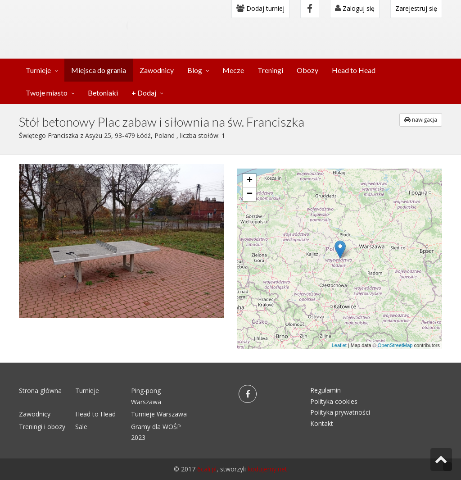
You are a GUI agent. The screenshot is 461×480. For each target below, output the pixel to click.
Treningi (270, 70)
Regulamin (325, 390)
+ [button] (250, 180)
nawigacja (420, 119)
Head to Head (353, 70)
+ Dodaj (143, 92)
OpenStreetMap (395, 345)
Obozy (307, 70)
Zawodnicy (157, 70)
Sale (81, 426)
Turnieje (38, 70)
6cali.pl (207, 469)
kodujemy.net (267, 469)
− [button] (250, 194)
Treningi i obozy (42, 426)
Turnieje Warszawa (159, 414)
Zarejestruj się (416, 8)
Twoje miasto (47, 92)
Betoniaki (103, 92)
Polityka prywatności (340, 412)
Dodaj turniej (260, 8)
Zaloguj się (355, 8)
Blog (194, 70)
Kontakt (321, 423)
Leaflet (339, 345)
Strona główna (40, 390)
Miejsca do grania (98, 70)
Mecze (233, 70)
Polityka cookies (333, 401)
